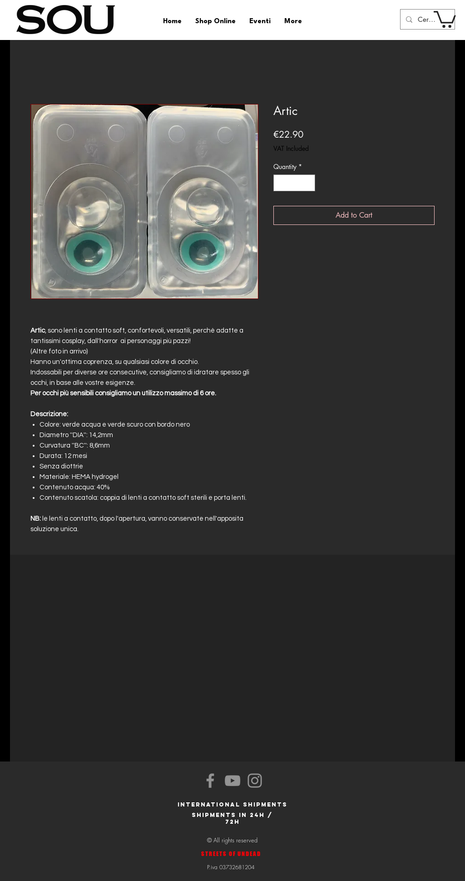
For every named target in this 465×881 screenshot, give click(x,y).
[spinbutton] (294, 183)
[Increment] (308, 183)
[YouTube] (232, 780)
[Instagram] (254, 780)
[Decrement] (280, 183)
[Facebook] (210, 780)
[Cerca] (426, 19)
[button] (445, 18)
